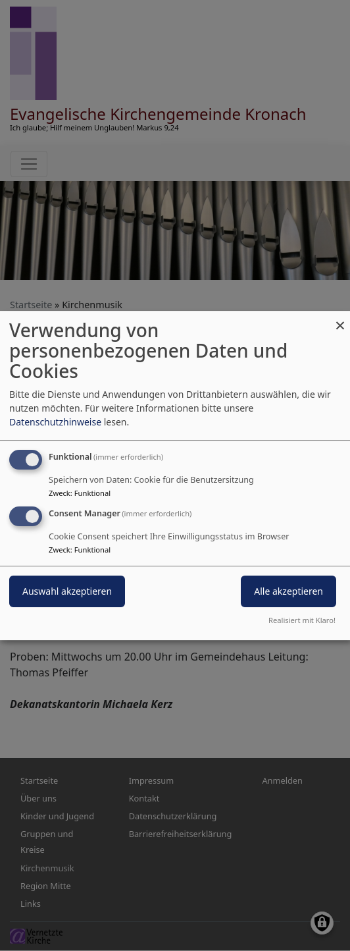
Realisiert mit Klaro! (302, 620)
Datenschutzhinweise (55, 422)
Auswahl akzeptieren (67, 591)
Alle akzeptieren (288, 591)
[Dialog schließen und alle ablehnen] (340, 319)
